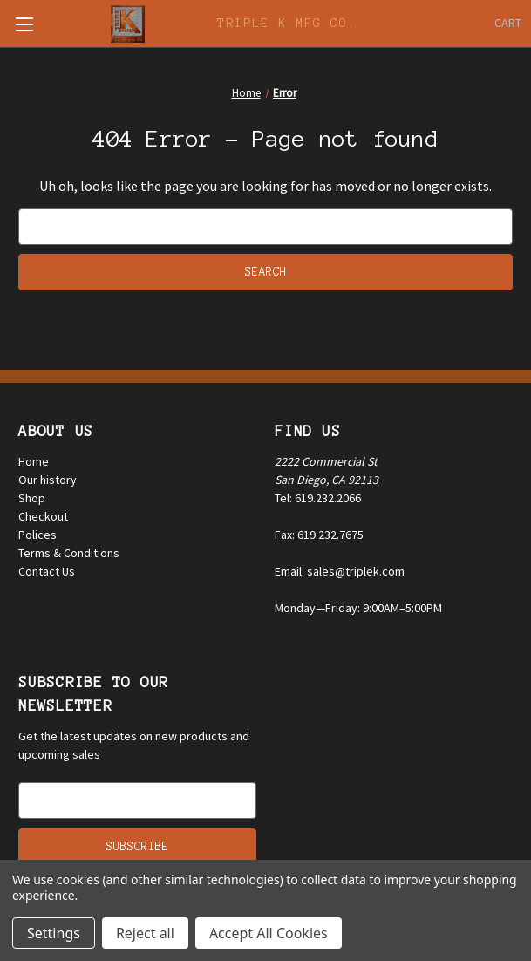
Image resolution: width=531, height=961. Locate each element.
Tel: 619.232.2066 (318, 498)
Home (33, 461)
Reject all (145, 933)
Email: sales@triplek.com (340, 571)
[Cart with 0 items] (508, 23)
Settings (53, 933)
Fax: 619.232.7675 (319, 534)
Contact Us (46, 571)
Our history (47, 479)
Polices (37, 534)
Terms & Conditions (68, 553)
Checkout (43, 516)
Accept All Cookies (268, 933)
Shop (31, 498)
